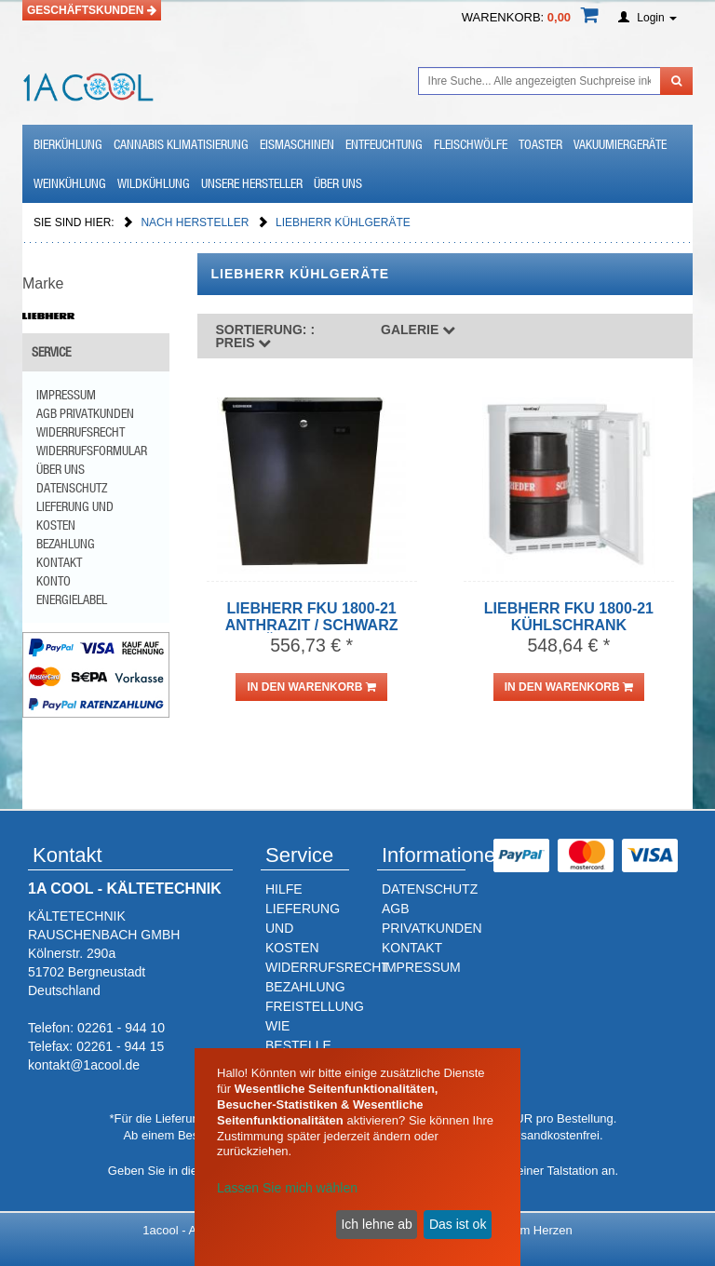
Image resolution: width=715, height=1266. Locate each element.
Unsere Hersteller (252, 183)
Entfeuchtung (384, 144)
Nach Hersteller (196, 222)
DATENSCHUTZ (430, 889)
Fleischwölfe (470, 144)
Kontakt (59, 562)
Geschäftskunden (91, 10)
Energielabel (71, 599)
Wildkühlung (153, 183)
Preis (266, 336)
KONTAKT (412, 947)
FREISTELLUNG (314, 1006)
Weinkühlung (70, 183)
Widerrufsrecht (80, 431)
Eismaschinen (297, 144)
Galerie (418, 329)
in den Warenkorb (311, 687)
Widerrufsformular (91, 450)
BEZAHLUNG (305, 986)
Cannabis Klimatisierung (181, 144)
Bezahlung (65, 543)
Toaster (540, 144)
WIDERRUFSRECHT (327, 967)
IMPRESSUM (421, 967)
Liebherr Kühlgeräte (343, 222)
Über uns (338, 183)
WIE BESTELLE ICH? (298, 1045)
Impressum (66, 394)
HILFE (284, 889)
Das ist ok (457, 1224)
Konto (53, 580)
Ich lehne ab (376, 1224)
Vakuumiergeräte (620, 144)
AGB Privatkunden (85, 413)
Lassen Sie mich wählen (287, 1187)
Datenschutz (71, 487)
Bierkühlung (68, 144)
